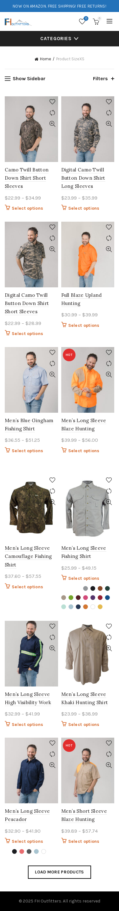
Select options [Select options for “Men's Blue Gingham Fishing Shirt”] (27, 450)
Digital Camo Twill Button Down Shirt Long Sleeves (83, 178)
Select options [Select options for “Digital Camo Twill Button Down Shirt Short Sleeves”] (27, 333)
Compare (52, 112)
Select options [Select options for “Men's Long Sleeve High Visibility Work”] (27, 724)
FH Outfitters (47, 901)
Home (45, 59)
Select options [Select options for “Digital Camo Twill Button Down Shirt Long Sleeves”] (84, 208)
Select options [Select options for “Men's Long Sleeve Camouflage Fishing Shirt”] (27, 587)
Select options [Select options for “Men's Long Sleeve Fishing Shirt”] (84, 578)
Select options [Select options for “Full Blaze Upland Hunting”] (84, 325)
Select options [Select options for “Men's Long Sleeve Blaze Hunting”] (84, 450)
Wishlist (85, 19)
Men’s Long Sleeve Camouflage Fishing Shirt (28, 556)
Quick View (52, 123)
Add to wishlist (52, 101)
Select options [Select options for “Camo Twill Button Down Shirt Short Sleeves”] (27, 208)
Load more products (59, 872)
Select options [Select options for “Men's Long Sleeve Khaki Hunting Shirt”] (84, 724)
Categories (56, 38)
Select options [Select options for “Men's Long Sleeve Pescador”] (27, 841)
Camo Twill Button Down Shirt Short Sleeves (27, 178)
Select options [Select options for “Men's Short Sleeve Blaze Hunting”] (84, 841)
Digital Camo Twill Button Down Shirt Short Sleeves (27, 303)
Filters (100, 78)
